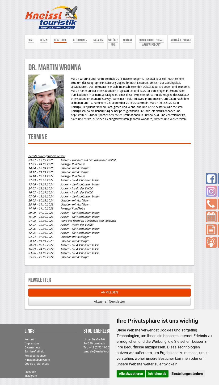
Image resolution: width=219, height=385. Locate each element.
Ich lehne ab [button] (157, 374)
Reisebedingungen (36, 355)
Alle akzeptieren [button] (131, 374)
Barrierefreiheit (34, 351)
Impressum (32, 343)
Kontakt (29, 339)
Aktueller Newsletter (109, 302)
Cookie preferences (37, 363)
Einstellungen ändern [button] (187, 374)
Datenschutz (32, 347)
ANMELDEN (109, 292)
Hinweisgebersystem (37, 359)
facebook (30, 371)
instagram (31, 375)
